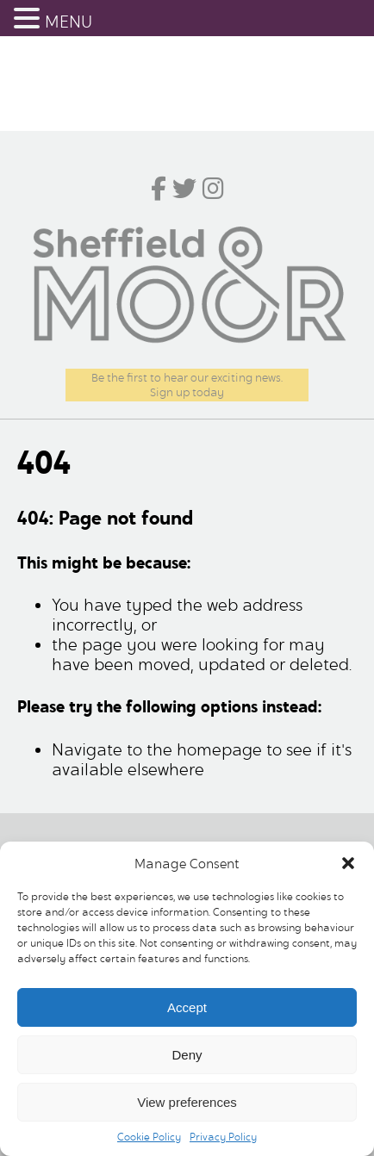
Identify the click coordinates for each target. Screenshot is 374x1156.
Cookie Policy (149, 1136)
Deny (186, 1054)
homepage (219, 750)
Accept (187, 1007)
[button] (348, 863)
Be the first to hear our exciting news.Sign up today (187, 385)
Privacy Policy (223, 1136)
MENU (68, 22)
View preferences (187, 1102)
